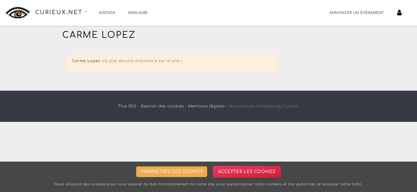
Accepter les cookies (247, 171)
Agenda (107, 13)
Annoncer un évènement (357, 13)
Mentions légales (206, 106)
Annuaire (138, 13)
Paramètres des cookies (171, 171)
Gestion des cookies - (164, 106)
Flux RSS (127, 106)
